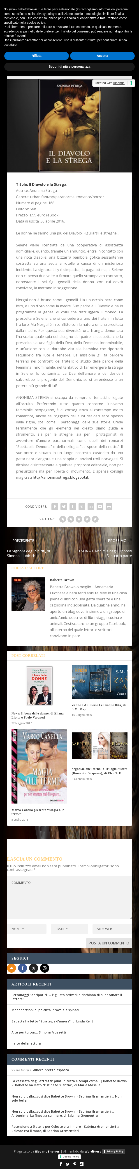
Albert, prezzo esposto (51, 1070)
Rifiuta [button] (37, 55)
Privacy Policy (115, 1151)
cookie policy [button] (36, 22)
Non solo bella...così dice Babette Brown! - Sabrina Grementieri (61, 1096)
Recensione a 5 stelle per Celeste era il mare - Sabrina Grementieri (64, 1126)
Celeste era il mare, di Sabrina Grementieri (45, 1131)
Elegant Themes (47, 1151)
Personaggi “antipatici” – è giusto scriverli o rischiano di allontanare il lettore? (67, 997)
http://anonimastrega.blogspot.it (60, 477)
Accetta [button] (102, 55)
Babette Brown (62, 580)
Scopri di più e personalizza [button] (69, 66)
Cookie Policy (71, 1156)
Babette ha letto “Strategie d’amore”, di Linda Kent (52, 1021)
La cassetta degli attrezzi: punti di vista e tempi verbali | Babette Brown (69, 1081)
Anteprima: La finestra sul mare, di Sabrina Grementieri (56, 1115)
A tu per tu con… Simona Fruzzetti (39, 1032)
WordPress (93, 1151)
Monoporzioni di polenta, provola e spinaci (45, 1010)
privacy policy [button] (45, 14)
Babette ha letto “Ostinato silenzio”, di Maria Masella (57, 1085)
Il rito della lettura (26, 1043)
